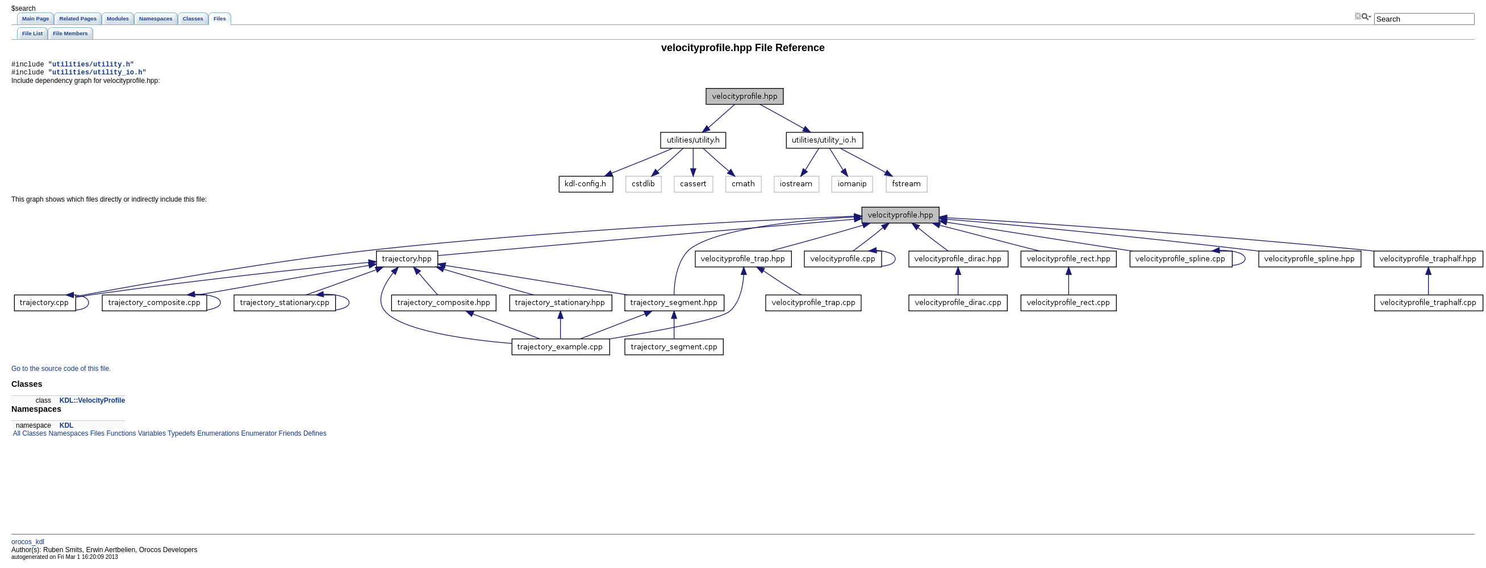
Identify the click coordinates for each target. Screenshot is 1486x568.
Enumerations (217, 437)
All (15, 437)
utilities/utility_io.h (97, 75)
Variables (150, 437)
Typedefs (180, 437)
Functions (120, 437)
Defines (314, 437)
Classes (33, 437)
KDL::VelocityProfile (92, 404)
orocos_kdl (27, 545)
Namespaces (67, 437)
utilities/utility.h (91, 65)
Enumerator (258, 437)
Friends (289, 437)
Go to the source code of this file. (61, 372)
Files (96, 437)
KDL (67, 429)
